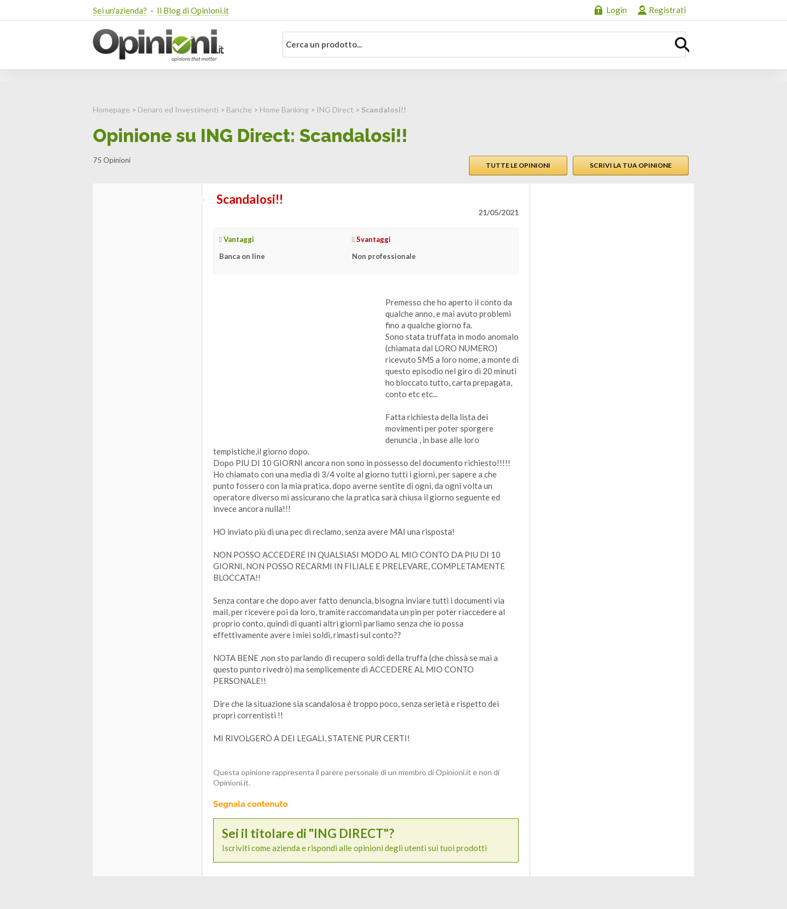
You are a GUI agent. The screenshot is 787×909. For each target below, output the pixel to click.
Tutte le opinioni (518, 165)
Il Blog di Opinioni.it (193, 10)
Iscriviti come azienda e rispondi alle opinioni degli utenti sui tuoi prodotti (366, 840)
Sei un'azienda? (120, 10)
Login (616, 10)
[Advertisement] (295, 365)
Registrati (667, 10)
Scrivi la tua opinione (631, 165)
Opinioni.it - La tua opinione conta (177, 45)
